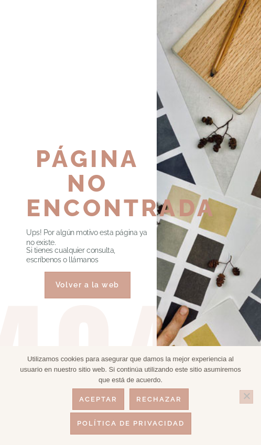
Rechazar (159, 399)
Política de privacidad (130, 423)
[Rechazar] (246, 397)
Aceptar (98, 399)
